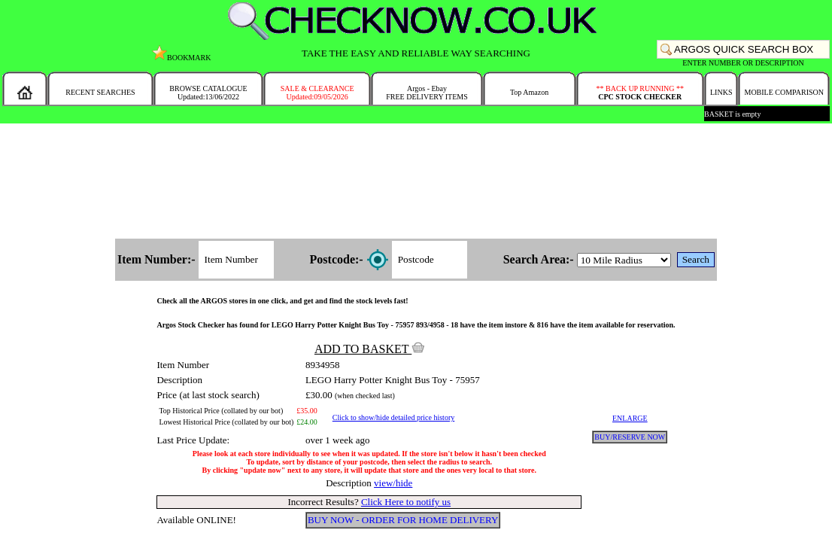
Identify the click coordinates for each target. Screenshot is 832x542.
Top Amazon (529, 92)
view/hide (393, 483)
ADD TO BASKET (369, 349)
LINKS (721, 92)
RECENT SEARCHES (100, 92)
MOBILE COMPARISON (783, 92)
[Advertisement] (416, 182)
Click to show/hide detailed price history (393, 417)
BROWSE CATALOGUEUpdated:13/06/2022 (208, 92)
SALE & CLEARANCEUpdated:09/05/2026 (317, 92)
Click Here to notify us (406, 501)
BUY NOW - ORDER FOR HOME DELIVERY (403, 519)
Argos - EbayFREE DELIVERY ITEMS (427, 92)
